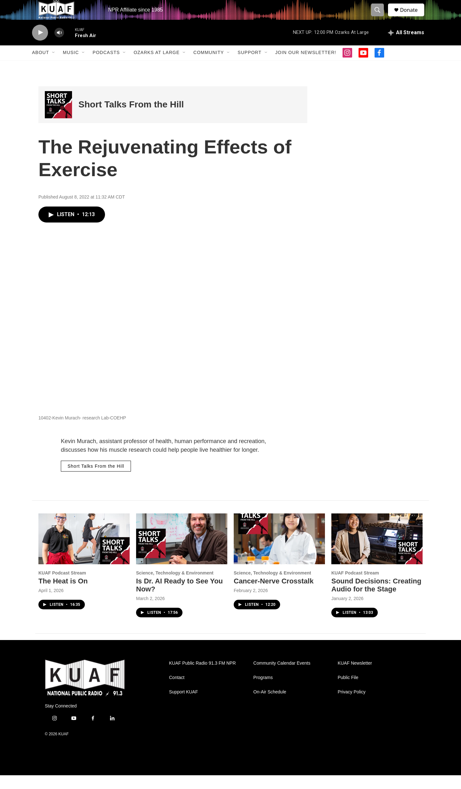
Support (249, 66)
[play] (40, 46)
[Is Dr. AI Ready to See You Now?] (181, 552)
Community (208, 66)
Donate (413, 16)
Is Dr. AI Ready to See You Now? (179, 599)
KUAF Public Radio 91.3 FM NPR (202, 677)
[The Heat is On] (84, 552)
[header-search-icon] (380, 17)
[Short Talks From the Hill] (58, 118)
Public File (348, 691)
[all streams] (406, 46)
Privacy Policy (352, 705)
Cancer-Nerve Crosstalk (273, 595)
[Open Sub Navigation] (53, 66)
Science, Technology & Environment (175, 586)
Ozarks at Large (156, 66)
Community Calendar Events (281, 677)
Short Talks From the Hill (131, 118)
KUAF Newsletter (355, 677)
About (40, 66)
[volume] (59, 46)
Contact (176, 691)
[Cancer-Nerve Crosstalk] (279, 552)
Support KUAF (183, 705)
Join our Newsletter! (305, 66)
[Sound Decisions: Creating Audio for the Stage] (377, 552)
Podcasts (106, 66)
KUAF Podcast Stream (62, 586)
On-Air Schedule (269, 705)
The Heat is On (63, 595)
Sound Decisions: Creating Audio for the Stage (376, 599)
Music (71, 66)
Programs (263, 691)
